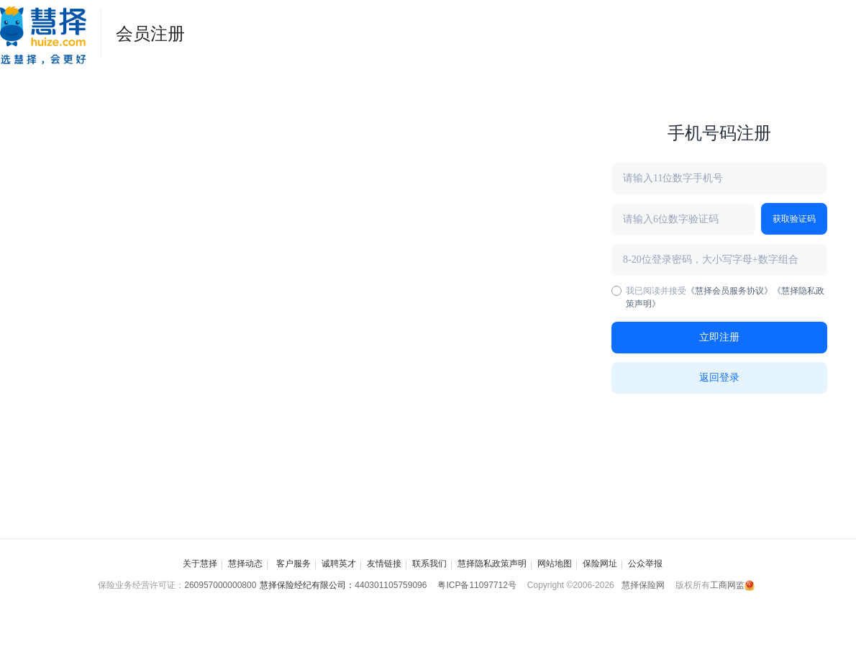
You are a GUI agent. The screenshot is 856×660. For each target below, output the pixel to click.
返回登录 (719, 377)
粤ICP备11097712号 (476, 585)
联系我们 (429, 564)
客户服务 (291, 564)
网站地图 (554, 564)
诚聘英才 (339, 564)
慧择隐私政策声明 (492, 564)
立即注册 (719, 337)
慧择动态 (245, 564)
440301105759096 (391, 585)
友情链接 (384, 564)
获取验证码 (794, 219)
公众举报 (645, 564)
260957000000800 (220, 585)
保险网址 (600, 564)
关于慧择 (200, 564)
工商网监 (732, 585)
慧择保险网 (643, 585)
